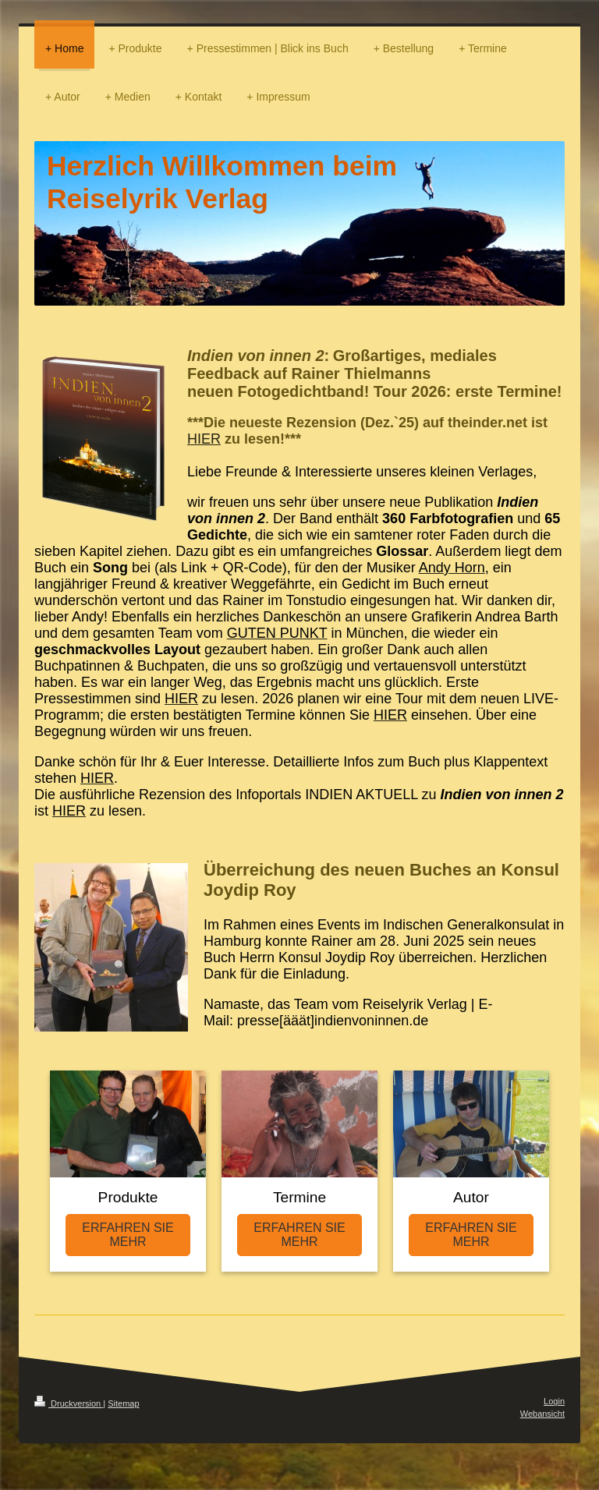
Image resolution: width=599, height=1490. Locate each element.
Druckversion (68, 1403)
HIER (204, 439)
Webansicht (542, 1413)
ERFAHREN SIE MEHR (127, 1234)
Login (554, 1401)
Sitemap (123, 1403)
